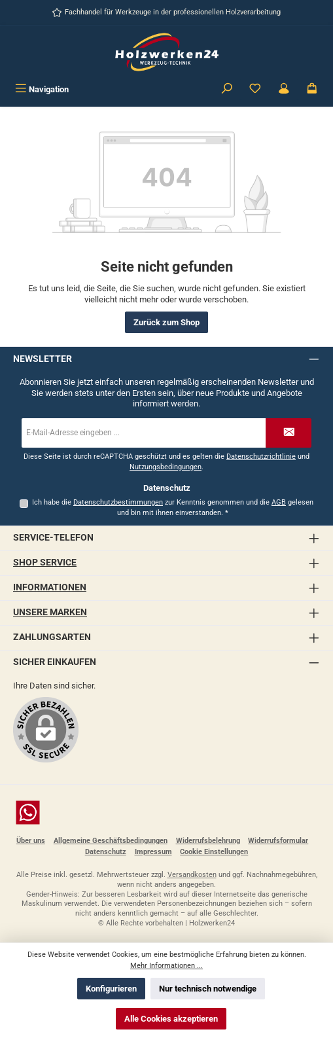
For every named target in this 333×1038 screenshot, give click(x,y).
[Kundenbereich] (284, 89)
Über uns (30, 840)
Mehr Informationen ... (166, 965)
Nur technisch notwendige (207, 988)
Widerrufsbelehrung (208, 840)
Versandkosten (192, 874)
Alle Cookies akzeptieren (171, 1019)
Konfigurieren (111, 988)
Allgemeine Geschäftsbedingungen (110, 840)
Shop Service (45, 562)
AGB (279, 502)
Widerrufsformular (278, 840)
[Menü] (42, 89)
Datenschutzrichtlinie (261, 456)
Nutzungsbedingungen (166, 467)
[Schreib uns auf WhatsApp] (166, 812)
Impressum (153, 852)
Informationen (49, 587)
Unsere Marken (50, 612)
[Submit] (288, 433)
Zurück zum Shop (166, 322)
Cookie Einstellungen (214, 852)
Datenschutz (105, 852)
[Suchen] (227, 89)
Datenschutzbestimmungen (118, 502)
